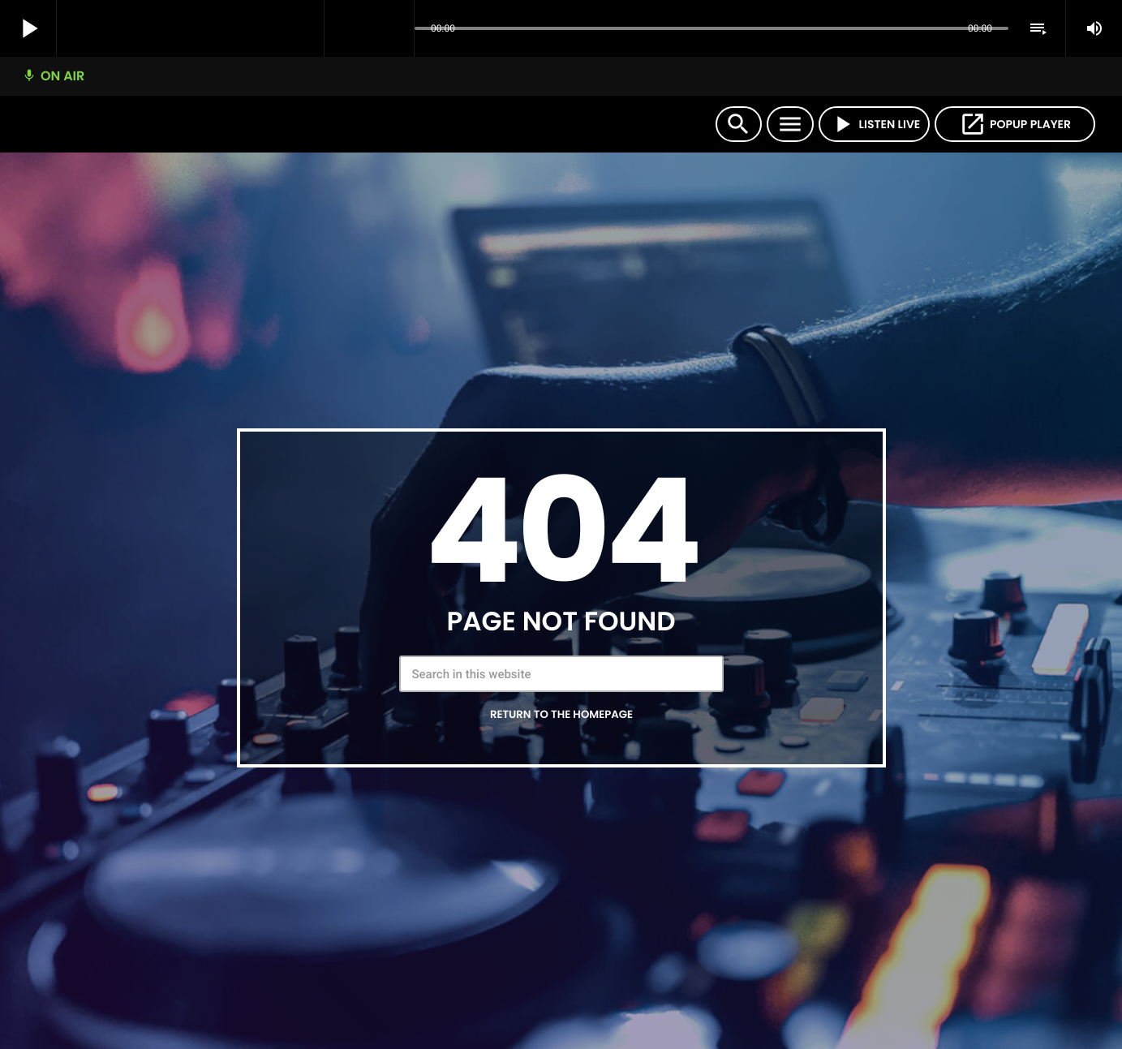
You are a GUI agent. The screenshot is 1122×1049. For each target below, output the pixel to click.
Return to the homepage (561, 714)
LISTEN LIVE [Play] (874, 124)
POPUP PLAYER (1015, 124)
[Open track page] (397, 29)
